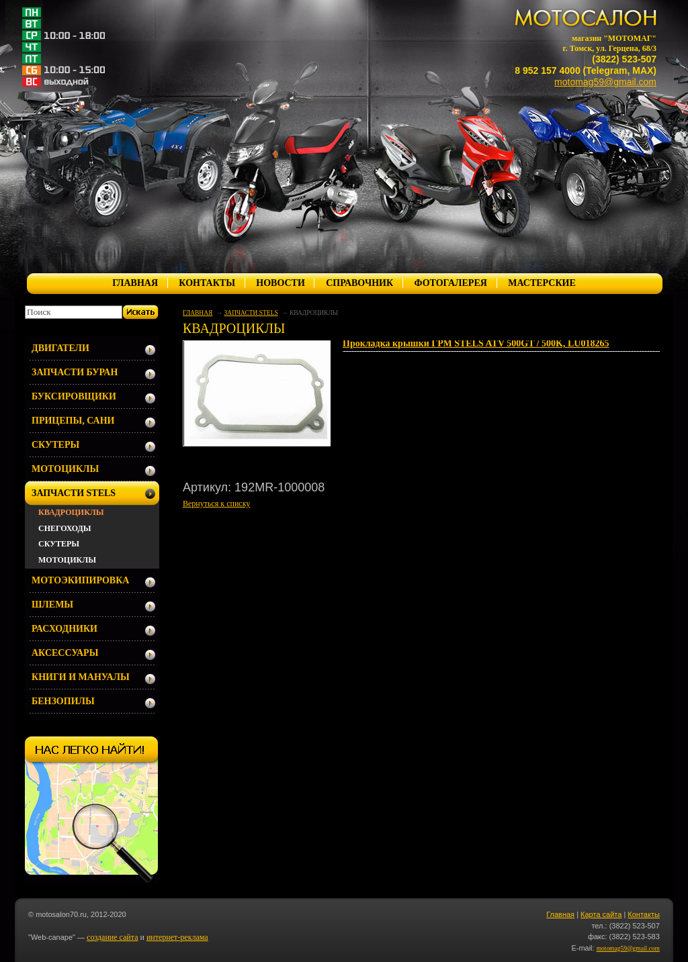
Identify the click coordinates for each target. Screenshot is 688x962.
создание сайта (112, 937)
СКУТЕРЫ (55, 445)
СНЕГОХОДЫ (64, 528)
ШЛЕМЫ (52, 604)
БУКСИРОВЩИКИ (74, 396)
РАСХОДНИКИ (64, 629)
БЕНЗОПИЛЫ (63, 701)
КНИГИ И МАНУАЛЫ (81, 677)
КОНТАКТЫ (207, 283)
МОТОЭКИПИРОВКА (80, 580)
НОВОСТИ (280, 283)
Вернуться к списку (216, 503)
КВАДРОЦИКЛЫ (71, 512)
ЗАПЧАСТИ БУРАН (75, 372)
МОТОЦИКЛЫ (65, 469)
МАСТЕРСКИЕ (542, 283)
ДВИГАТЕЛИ (60, 348)
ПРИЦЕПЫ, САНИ (73, 421)
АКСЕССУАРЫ (65, 653)
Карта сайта (600, 914)
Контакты (644, 914)
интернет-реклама (177, 937)
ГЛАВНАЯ (135, 283)
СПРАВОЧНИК (359, 283)
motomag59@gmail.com (605, 82)
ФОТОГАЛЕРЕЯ (450, 283)
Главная (560, 914)
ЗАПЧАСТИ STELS (251, 312)
